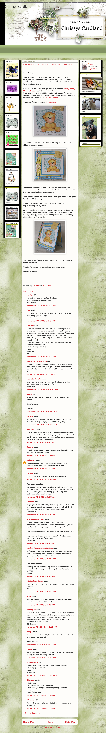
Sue (28, 310)
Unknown (31, 460)
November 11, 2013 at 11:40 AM (41, 592)
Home (50, 722)
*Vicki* (30, 649)
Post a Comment (32, 713)
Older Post (70, 722)
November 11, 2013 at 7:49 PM (41, 605)
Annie (29, 394)
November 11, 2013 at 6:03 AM (41, 479)
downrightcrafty (34, 379)
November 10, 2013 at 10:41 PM (42, 412)
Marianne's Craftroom (37, 361)
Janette (30, 416)
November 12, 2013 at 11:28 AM (41, 695)
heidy (29, 295)
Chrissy (92, 64)
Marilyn (30, 700)
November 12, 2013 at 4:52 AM (41, 658)
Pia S (29, 596)
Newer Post (29, 722)
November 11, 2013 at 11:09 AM (41, 559)
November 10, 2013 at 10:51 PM (42, 425)
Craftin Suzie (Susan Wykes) (40, 548)
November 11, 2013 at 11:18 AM (41, 576)
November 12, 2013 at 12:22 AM (42, 627)
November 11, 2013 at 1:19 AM (40, 442)
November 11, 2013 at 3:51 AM (41, 469)
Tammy (30, 447)
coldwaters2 (32, 662)
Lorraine (30, 502)
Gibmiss (30, 680)
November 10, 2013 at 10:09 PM (42, 390)
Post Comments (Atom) (56, 728)
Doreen (30, 473)
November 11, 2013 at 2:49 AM (41, 455)
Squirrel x (31, 429)
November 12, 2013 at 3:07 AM (41, 645)
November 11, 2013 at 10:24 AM (41, 543)
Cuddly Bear (50, 102)
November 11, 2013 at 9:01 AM (41, 515)
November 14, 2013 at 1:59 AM (41, 708)
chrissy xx (31, 610)
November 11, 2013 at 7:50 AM (41, 497)
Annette (30, 326)
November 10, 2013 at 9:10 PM (41, 306)
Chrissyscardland (18, 6)
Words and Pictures (35, 519)
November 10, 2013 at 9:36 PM (41, 321)
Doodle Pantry (51, 98)
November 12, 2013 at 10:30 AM (42, 675)
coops (29, 632)
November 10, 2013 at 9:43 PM (41, 357)
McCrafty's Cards (35, 581)
